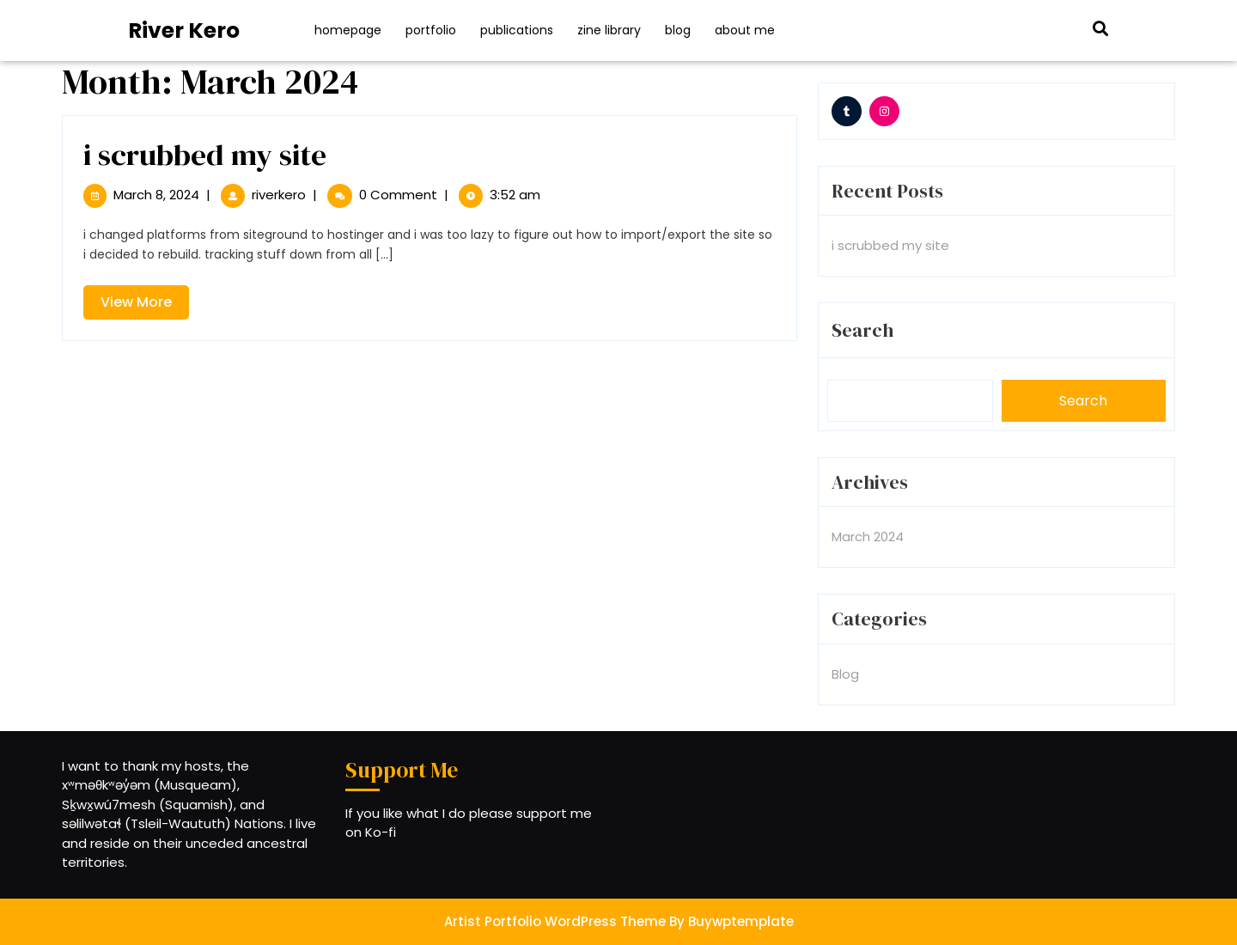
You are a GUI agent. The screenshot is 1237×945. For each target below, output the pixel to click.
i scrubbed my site (204, 154)
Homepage (347, 30)
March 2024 (868, 536)
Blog (678, 30)
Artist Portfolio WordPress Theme (555, 921)
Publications (516, 30)
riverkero (279, 195)
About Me (745, 30)
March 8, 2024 (156, 195)
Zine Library (609, 30)
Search (862, 330)
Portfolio (430, 30)
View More (145, 305)
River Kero (184, 30)
